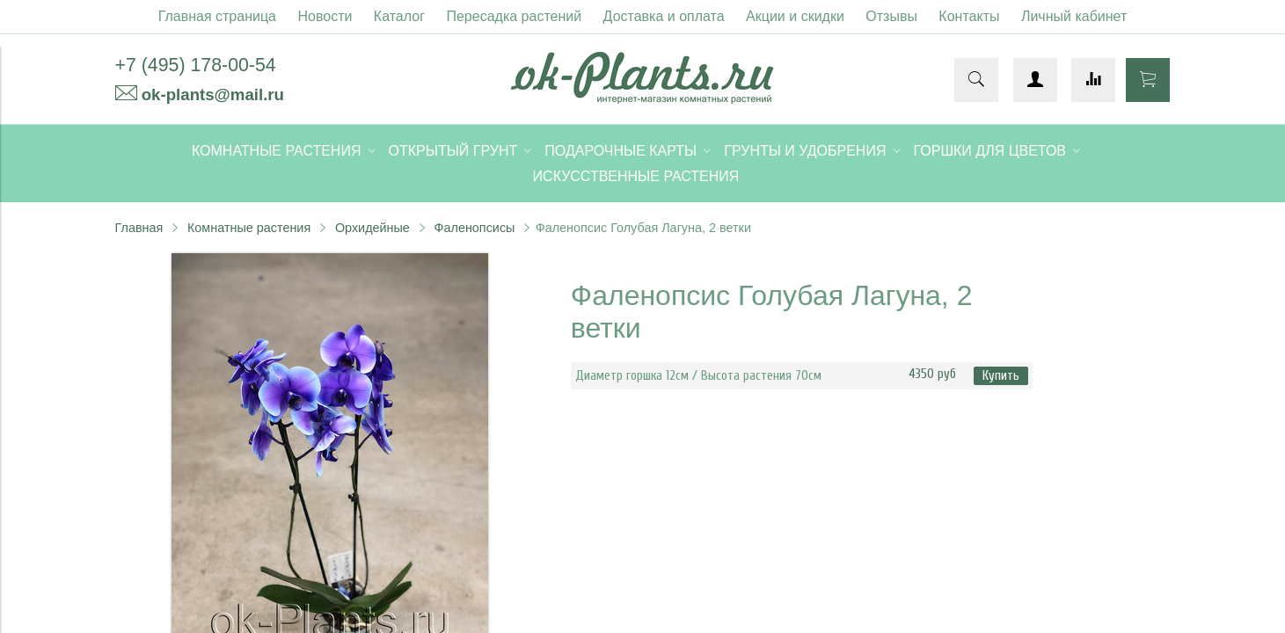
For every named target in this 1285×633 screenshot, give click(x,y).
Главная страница (217, 16)
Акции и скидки (795, 16)
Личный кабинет (1074, 16)
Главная (139, 228)
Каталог (399, 16)
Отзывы (891, 16)
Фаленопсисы (474, 228)
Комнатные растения (248, 228)
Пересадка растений (513, 16)
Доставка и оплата (664, 16)
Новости (324, 16)
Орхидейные (372, 228)
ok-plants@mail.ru (213, 94)
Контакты (968, 16)
